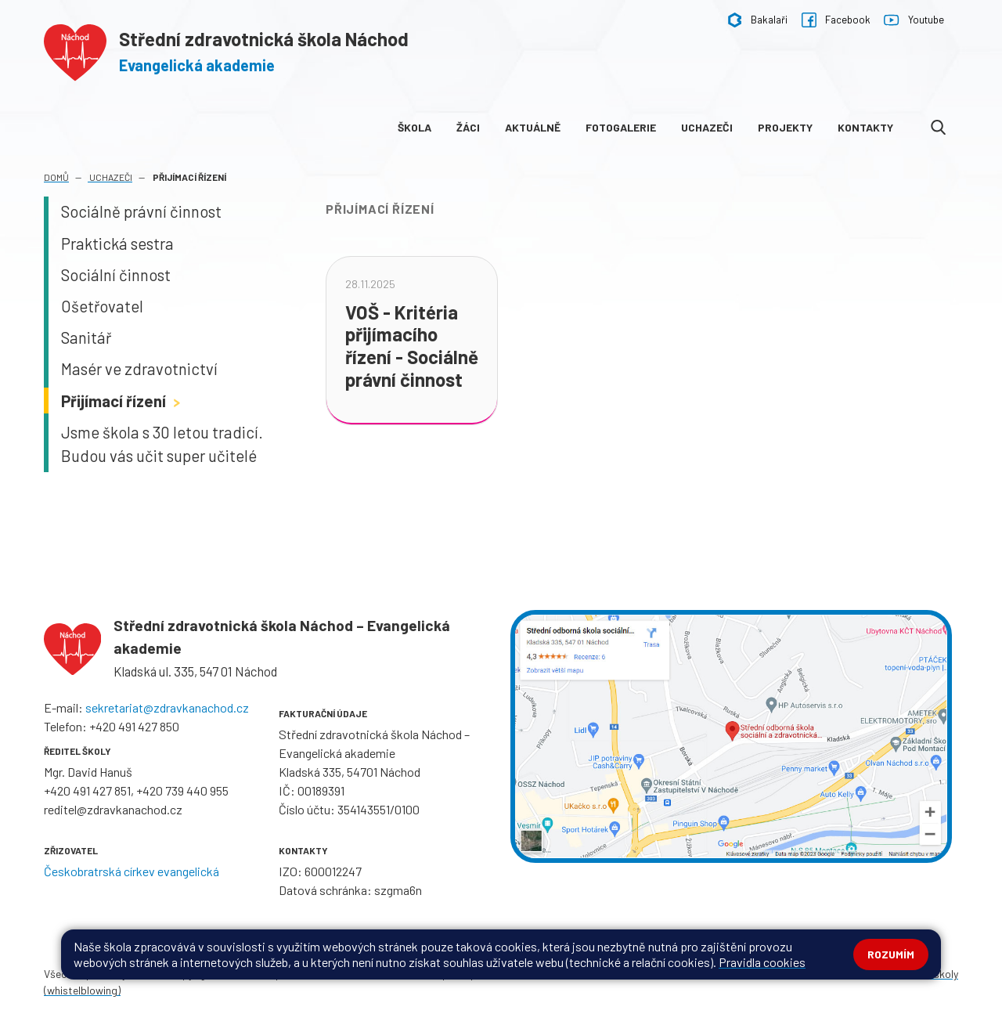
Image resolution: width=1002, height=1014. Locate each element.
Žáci (468, 127)
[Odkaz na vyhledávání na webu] (938, 127)
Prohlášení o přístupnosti (441, 973)
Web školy (934, 973)
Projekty (785, 127)
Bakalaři (757, 20)
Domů (56, 176)
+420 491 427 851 (87, 790)
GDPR (613, 973)
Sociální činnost (116, 274)
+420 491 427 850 (134, 726)
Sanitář (86, 337)
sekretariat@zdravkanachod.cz (167, 707)
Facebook (836, 20)
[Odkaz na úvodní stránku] (226, 49)
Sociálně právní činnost (141, 211)
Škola (414, 127)
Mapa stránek (294, 973)
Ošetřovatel (102, 306)
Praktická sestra (117, 243)
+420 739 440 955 (182, 790)
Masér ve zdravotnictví (139, 368)
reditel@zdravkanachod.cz (113, 809)
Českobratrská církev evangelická (131, 871)
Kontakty (865, 127)
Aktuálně (532, 127)
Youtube (913, 20)
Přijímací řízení (123, 401)
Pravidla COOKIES (550, 973)
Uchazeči (707, 127)
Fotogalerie (621, 127)
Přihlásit (354, 973)
